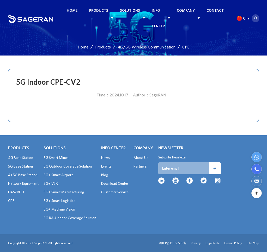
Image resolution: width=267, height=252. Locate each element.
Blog (104, 175)
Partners (140, 166)
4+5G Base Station (23, 175)
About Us (141, 158)
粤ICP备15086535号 (172, 243)
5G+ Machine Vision (59, 209)
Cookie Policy (233, 243)
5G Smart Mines (56, 158)
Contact (215, 10)
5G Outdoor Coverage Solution (68, 166)
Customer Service (115, 192)
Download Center (114, 183)
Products (98, 10)
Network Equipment (23, 183)
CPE (185, 47)
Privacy (196, 243)
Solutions (130, 10)
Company (186, 10)
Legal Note (212, 243)
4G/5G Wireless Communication (146, 47)
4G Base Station (20, 158)
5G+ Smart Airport (58, 175)
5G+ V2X (51, 183)
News (105, 158)
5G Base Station (20, 166)
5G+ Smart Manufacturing (64, 192)
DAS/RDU (16, 192)
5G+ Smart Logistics (59, 201)
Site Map (253, 243)
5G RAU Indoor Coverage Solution (70, 218)
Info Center (158, 18)
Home (72, 10)
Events (106, 166)
